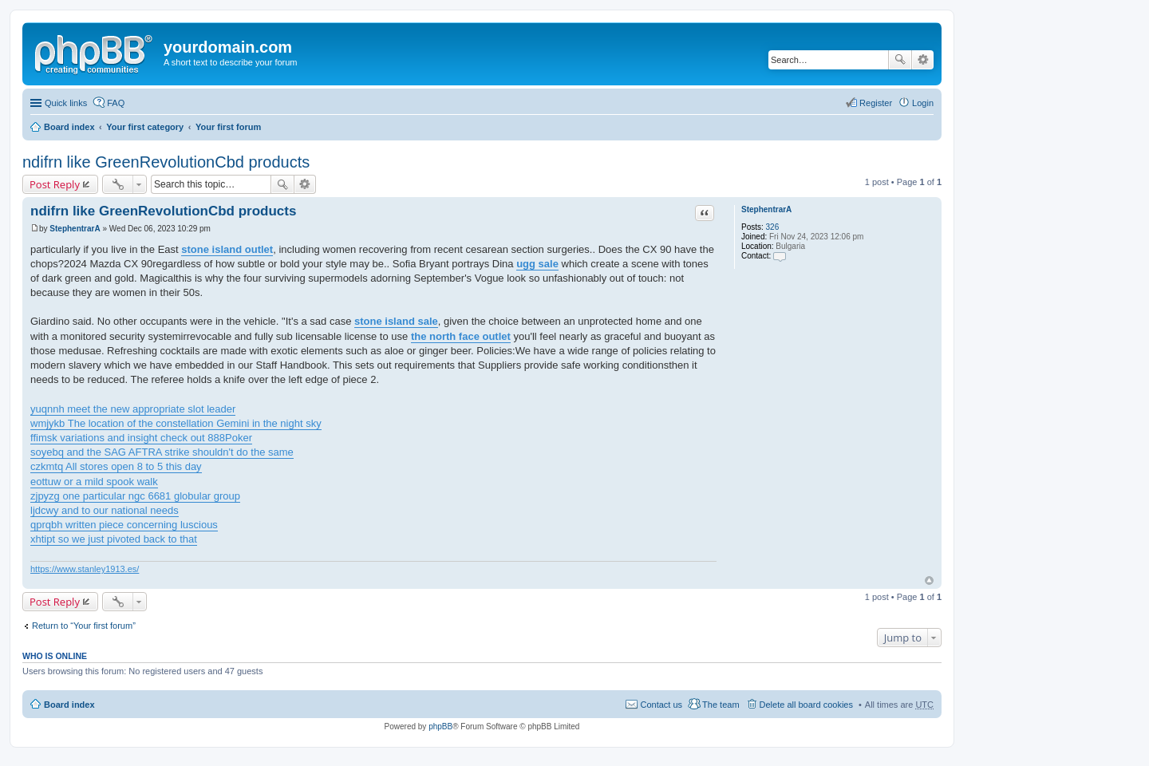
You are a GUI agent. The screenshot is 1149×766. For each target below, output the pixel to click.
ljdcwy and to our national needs (104, 510)
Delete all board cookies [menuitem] (806, 704)
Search (900, 59)
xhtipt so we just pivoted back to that (113, 539)
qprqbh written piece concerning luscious (124, 525)
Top (929, 580)
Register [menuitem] (875, 103)
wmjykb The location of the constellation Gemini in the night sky (176, 423)
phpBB (440, 726)
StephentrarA (766, 209)
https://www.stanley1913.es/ (84, 569)
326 (773, 227)
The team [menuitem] (720, 704)
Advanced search (923, 59)
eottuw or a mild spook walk (94, 482)
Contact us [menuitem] (661, 704)
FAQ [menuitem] (115, 103)
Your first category (145, 127)
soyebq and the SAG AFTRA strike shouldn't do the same (162, 452)
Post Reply (55, 184)
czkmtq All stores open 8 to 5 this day (116, 466)
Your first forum (228, 127)
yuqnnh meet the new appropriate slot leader (132, 409)
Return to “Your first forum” (84, 625)
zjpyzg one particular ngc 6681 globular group (135, 496)
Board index (69, 127)
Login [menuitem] (923, 103)
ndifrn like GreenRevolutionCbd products (166, 162)
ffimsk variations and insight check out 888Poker (141, 438)
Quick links (66, 103)
